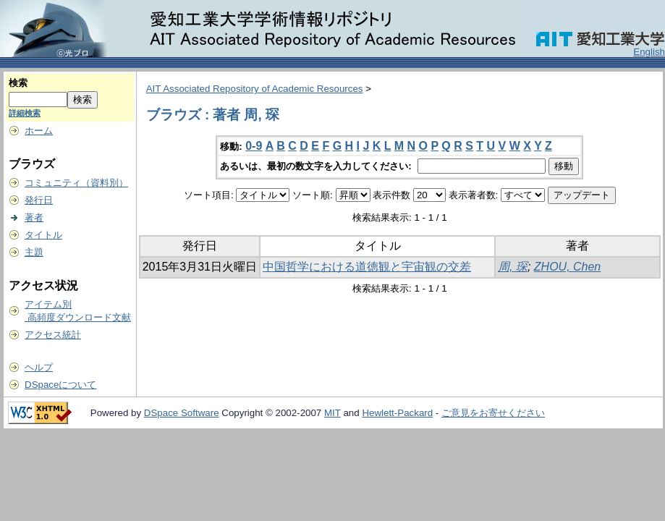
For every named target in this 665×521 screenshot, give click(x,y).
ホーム (39, 130)
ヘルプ (39, 367)
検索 (18, 82)
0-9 (253, 146)
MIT (332, 412)
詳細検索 (25, 113)
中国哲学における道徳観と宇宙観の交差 (367, 266)
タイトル (43, 234)
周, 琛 (513, 266)
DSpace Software (181, 412)
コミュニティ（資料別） (76, 182)
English (649, 51)
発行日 (39, 200)
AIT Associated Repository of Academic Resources (254, 88)
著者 (34, 217)
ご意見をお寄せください (493, 412)
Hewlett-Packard (397, 412)
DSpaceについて (60, 384)
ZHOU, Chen (567, 266)
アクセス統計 (53, 334)
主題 (34, 252)
